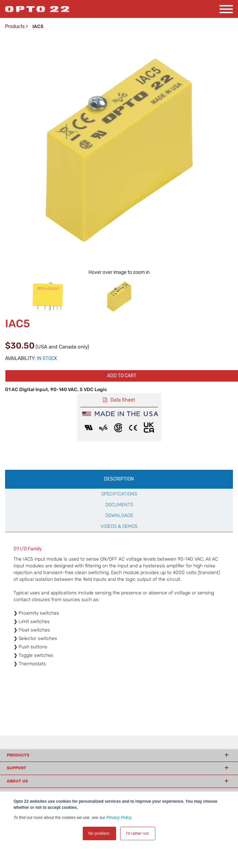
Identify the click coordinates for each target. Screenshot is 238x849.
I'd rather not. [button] (138, 833)
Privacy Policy (118, 817)
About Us (17, 781)
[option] (47, 296)
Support (16, 768)
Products (15, 26)
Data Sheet (122, 400)
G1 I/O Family (28, 549)
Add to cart (121, 376)
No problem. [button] (99, 833)
